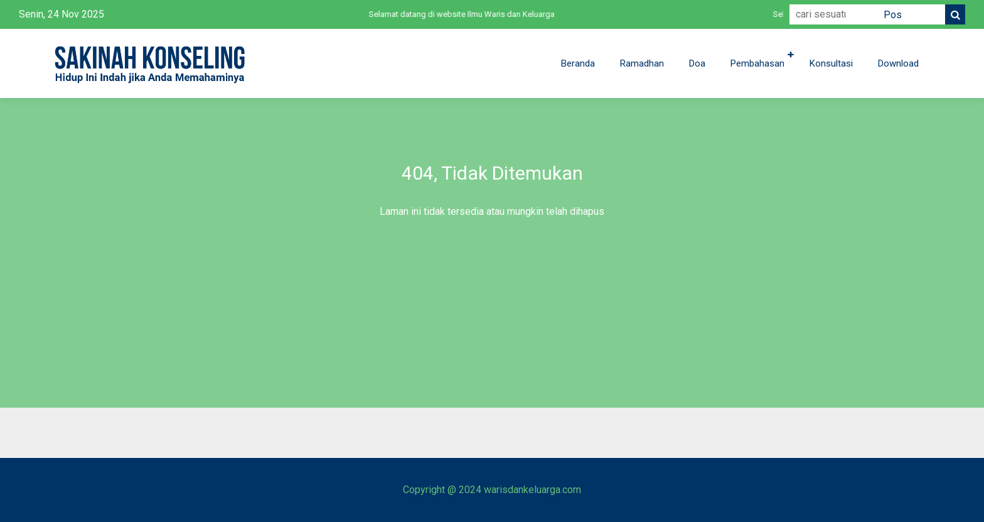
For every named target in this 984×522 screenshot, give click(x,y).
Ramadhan (642, 63)
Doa (697, 63)
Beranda (578, 63)
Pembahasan (757, 63)
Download (898, 63)
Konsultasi (831, 63)
